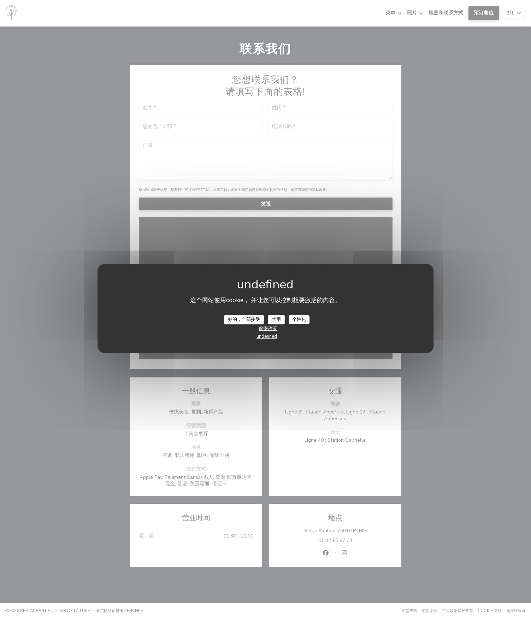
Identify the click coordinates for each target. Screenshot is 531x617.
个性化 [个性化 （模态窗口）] (299, 319)
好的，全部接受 (244, 319)
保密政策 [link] (268, 328)
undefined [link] (266, 336)
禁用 (276, 319)
